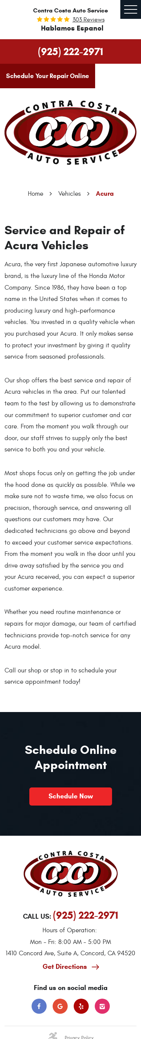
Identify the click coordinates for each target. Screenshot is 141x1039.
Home (35, 194)
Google (60, 1006)
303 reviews (89, 20)
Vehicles (69, 194)
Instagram (102, 1006)
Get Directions (65, 966)
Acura (105, 194)
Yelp (81, 1006)
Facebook (39, 1006)
